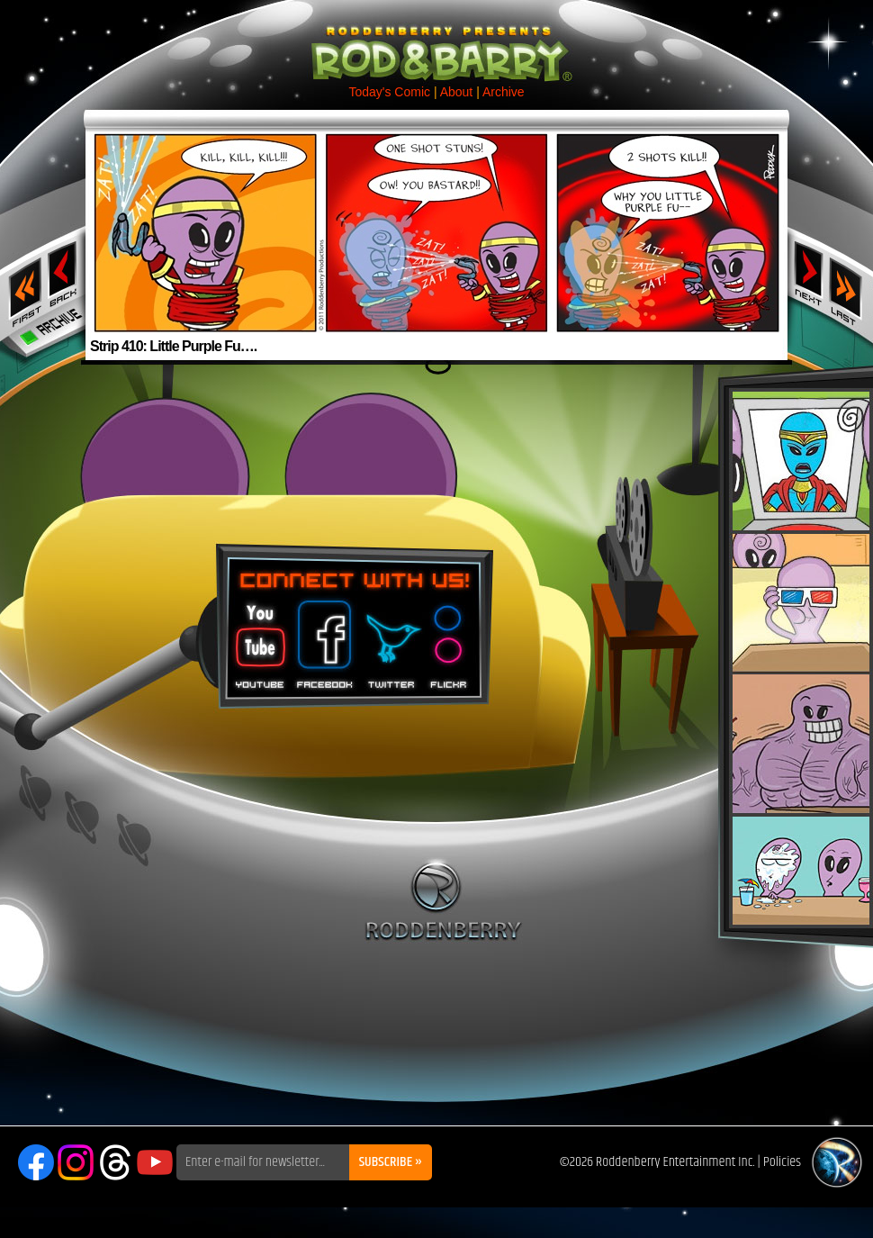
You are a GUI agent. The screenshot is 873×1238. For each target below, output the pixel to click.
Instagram (76, 1162)
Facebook (322, 638)
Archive (503, 92)
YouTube (155, 1162)
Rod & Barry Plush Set (801, 658)
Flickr (449, 638)
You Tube (258, 638)
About (456, 92)
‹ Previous (64, 273)
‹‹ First (21, 286)
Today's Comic (389, 92)
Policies (782, 1162)
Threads (115, 1162)
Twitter (390, 638)
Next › (809, 273)
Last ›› (851, 286)
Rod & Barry (437, 41)
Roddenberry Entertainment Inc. (675, 1162)
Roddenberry (443, 899)
